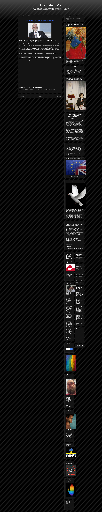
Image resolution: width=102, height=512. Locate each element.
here (71, 507)
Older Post (58, 96)
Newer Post (22, 96)
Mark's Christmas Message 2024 (79, 273)
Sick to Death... (79, 282)
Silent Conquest (49, 89)
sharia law (44, 89)
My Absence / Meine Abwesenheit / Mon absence (79, 278)
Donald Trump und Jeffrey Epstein (79, 259)
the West (55, 89)
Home (40, 96)
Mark (24, 87)
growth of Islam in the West (27, 89)
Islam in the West (37, 89)
